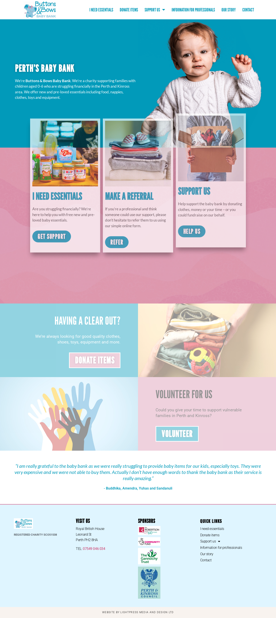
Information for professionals (193, 10)
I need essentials (101, 10)
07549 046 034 (94, 549)
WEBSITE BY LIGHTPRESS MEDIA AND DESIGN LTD (138, 612)
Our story (229, 10)
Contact (248, 10)
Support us (155, 9)
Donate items (129, 10)
